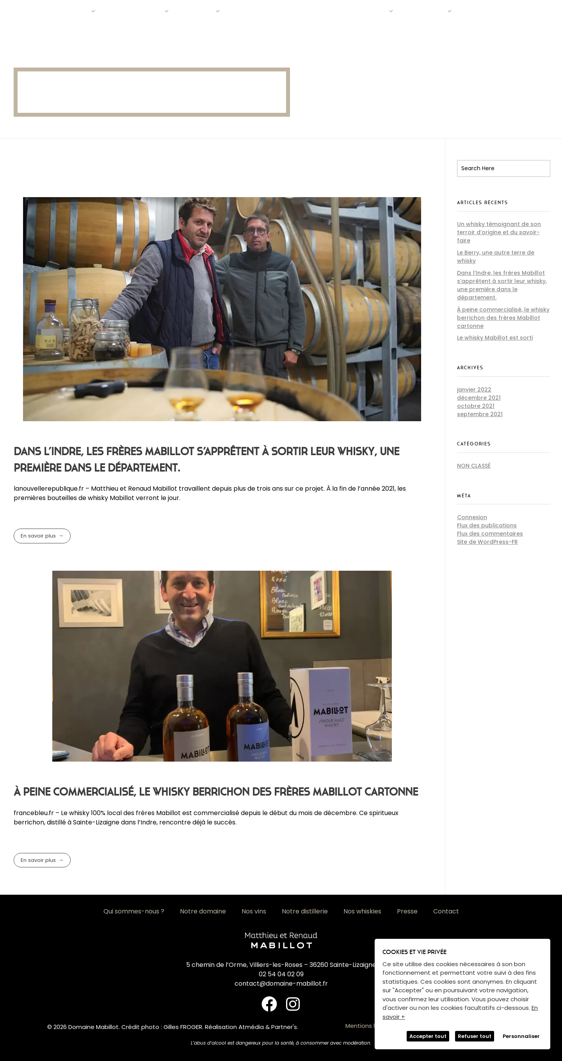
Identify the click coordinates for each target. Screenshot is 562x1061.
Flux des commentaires (490, 534)
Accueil (22, 52)
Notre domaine (203, 911)
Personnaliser (521, 1036)
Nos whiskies (362, 911)
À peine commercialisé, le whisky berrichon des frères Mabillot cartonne (216, 792)
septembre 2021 (480, 414)
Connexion (472, 517)
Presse (407, 911)
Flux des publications (487, 525)
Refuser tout (474, 1036)
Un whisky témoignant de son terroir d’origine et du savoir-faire (499, 232)
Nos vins (254, 911)
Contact (446, 911)
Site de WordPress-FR (487, 542)
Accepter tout (427, 1036)
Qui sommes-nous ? (133, 911)
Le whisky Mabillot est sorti (495, 338)
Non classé (474, 466)
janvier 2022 (474, 389)
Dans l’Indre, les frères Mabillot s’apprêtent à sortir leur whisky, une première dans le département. (502, 285)
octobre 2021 (475, 406)
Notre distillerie (305, 911)
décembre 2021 (479, 398)
